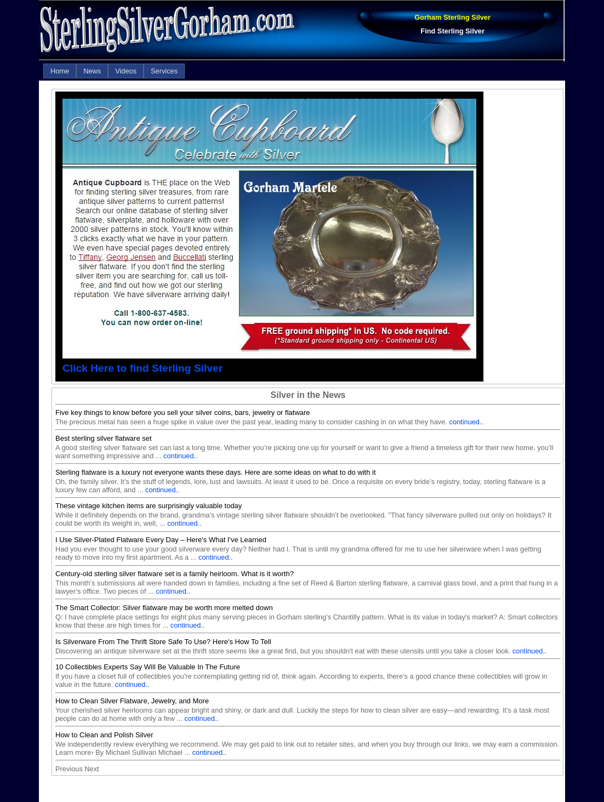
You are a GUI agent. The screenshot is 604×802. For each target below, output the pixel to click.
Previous (69, 769)
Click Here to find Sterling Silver (142, 368)
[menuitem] (59, 71)
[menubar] (114, 71)
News (92, 71)
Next (91, 769)
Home (59, 71)
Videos (125, 71)
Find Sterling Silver (452, 31)
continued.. (466, 422)
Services (164, 71)
